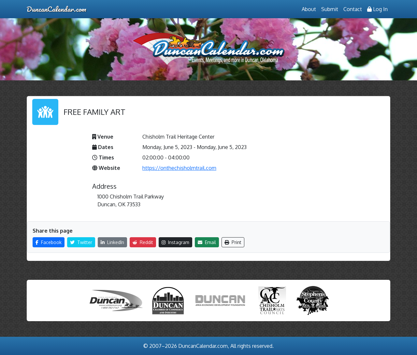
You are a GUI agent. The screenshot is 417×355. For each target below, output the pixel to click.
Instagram (175, 242)
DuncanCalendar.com (56, 9)
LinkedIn (112, 242)
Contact (352, 9)
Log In (377, 9)
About (309, 9)
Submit (329, 9)
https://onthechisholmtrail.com (179, 168)
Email (207, 242)
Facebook (49, 242)
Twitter (81, 242)
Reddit (143, 242)
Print (232, 242)
